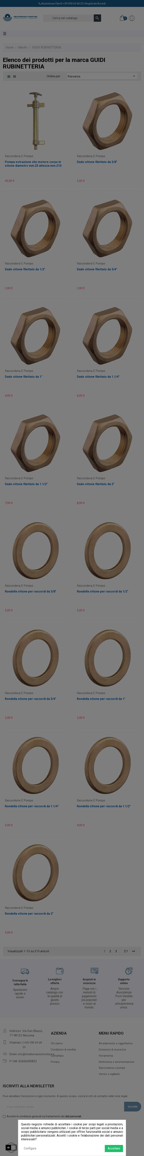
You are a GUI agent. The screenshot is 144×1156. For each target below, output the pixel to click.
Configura (30, 1148)
